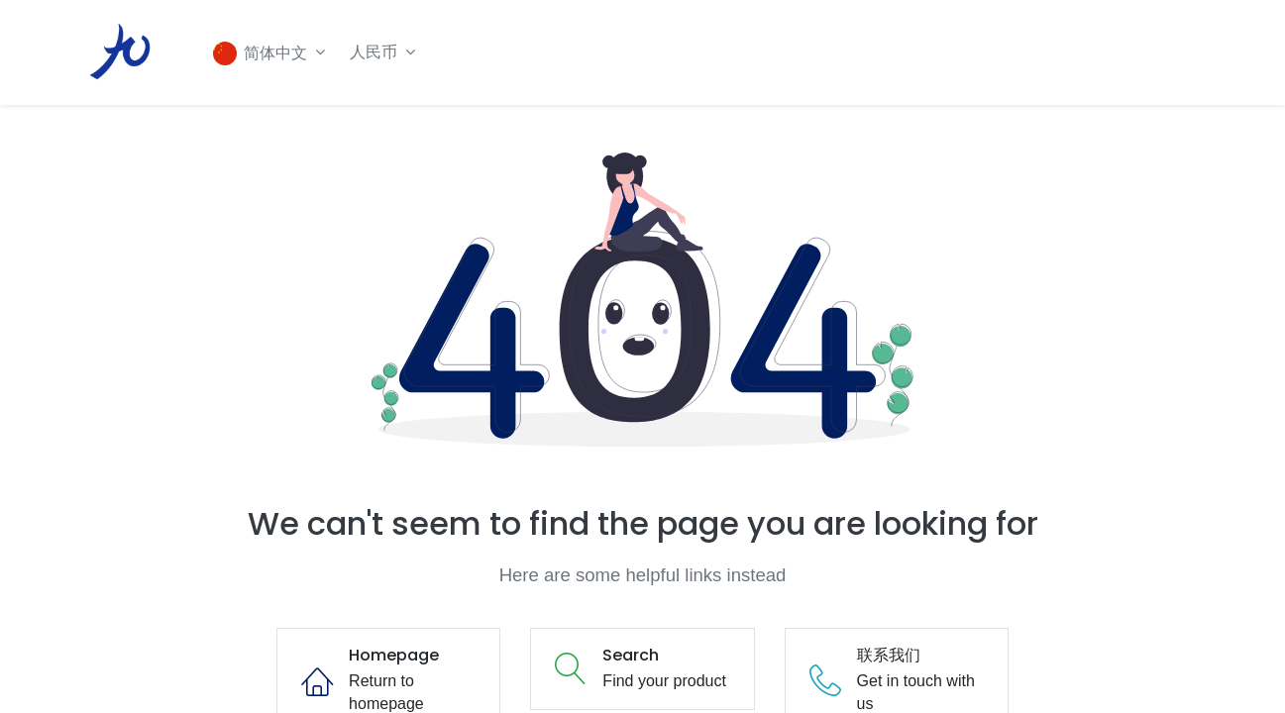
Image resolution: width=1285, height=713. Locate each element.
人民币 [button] (379, 52)
